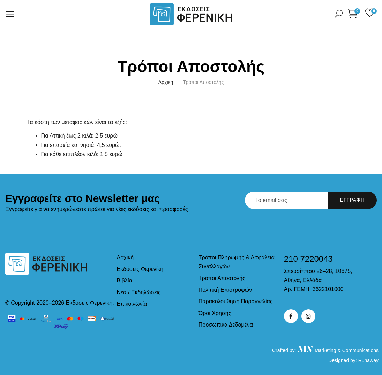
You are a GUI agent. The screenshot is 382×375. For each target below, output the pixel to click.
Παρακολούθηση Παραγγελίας (236, 301)
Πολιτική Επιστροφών (225, 290)
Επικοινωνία (132, 304)
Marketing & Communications (338, 350)
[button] (354, 13)
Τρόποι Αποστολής (222, 278)
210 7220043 (308, 259)
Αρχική (165, 82)
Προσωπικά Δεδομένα (226, 325)
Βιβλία (124, 280)
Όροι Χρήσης (215, 313)
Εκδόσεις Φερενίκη (140, 269)
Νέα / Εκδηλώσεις (139, 292)
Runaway (368, 360)
